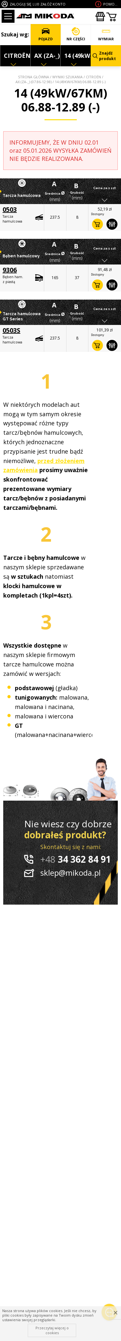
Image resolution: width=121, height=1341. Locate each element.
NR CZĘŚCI (76, 34)
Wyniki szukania (67, 76)
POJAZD (46, 34)
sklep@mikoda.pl (70, 872)
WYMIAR (106, 34)
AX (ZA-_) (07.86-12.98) (33, 81)
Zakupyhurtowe (100, 16)
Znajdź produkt (104, 55)
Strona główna (33, 76)
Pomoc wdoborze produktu (111, 4)
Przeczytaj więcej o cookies (52, 1330)
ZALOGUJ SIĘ (20, 4)
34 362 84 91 (75, 859)
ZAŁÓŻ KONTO (53, 4)
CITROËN (93, 76)
